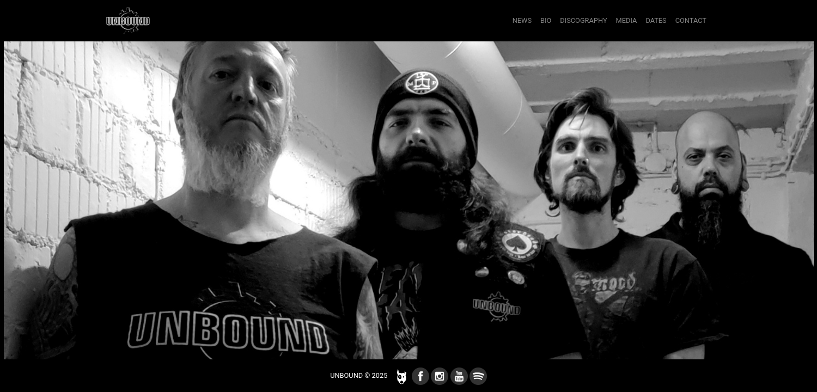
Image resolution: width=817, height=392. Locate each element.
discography (583, 20)
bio (545, 20)
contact (690, 20)
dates (655, 20)
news (522, 20)
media (626, 20)
